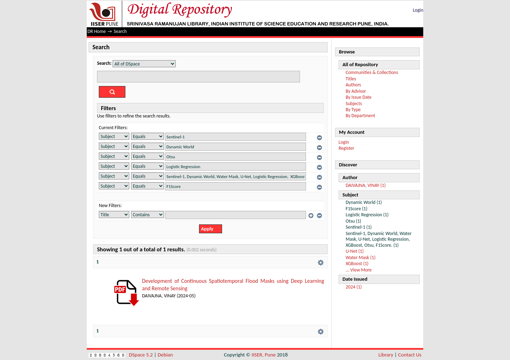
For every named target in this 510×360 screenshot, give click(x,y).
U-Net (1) (355, 251)
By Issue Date (359, 97)
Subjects (354, 104)
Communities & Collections (372, 72)
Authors (353, 85)
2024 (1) (354, 287)
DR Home (96, 31)
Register (346, 148)
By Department (360, 116)
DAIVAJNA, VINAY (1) (366, 185)
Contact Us (409, 355)
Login (418, 10)
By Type (353, 110)
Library (386, 355)
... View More (359, 270)
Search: (104, 63)
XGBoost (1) (357, 264)
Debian (165, 355)
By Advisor (356, 91)
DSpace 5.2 (141, 355)
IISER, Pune (263, 355)
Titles (351, 79)
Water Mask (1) (360, 258)
